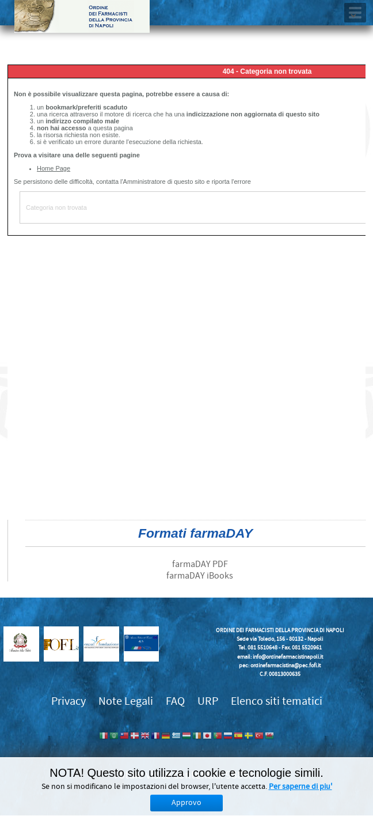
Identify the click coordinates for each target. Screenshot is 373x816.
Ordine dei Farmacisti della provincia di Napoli (82, 16)
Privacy (68, 701)
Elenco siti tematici (276, 701)
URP (207, 701)
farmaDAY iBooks (199, 576)
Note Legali (125, 701)
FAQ (175, 701)
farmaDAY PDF (200, 564)
